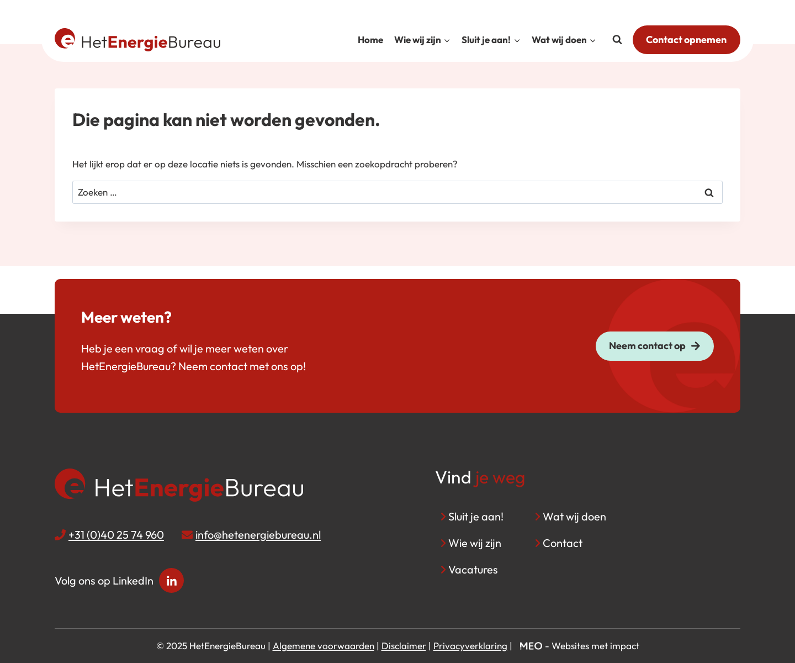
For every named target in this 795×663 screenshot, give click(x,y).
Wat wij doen (574, 516)
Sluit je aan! (476, 516)
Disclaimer (403, 645)
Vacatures (473, 569)
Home (370, 39)
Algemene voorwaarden (323, 645)
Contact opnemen (686, 39)
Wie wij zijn (474, 543)
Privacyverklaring (470, 645)
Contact (562, 543)
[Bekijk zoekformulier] (617, 40)
